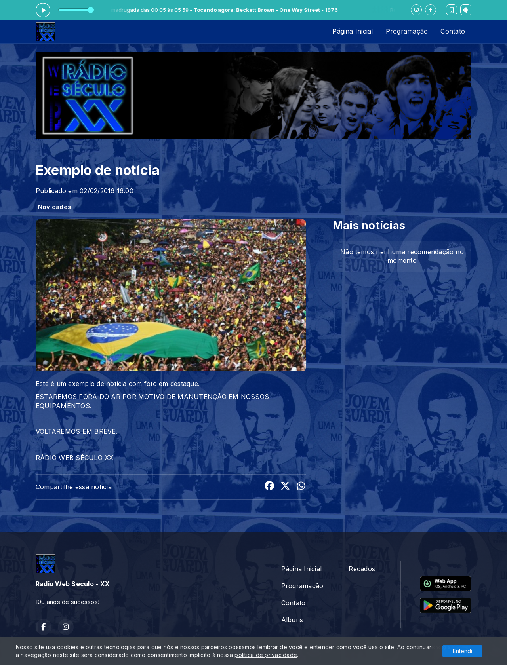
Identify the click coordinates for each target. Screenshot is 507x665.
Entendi (462, 651)
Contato (452, 31)
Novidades (54, 207)
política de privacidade (265, 655)
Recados (362, 569)
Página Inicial (352, 31)
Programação (407, 31)
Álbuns (292, 620)
